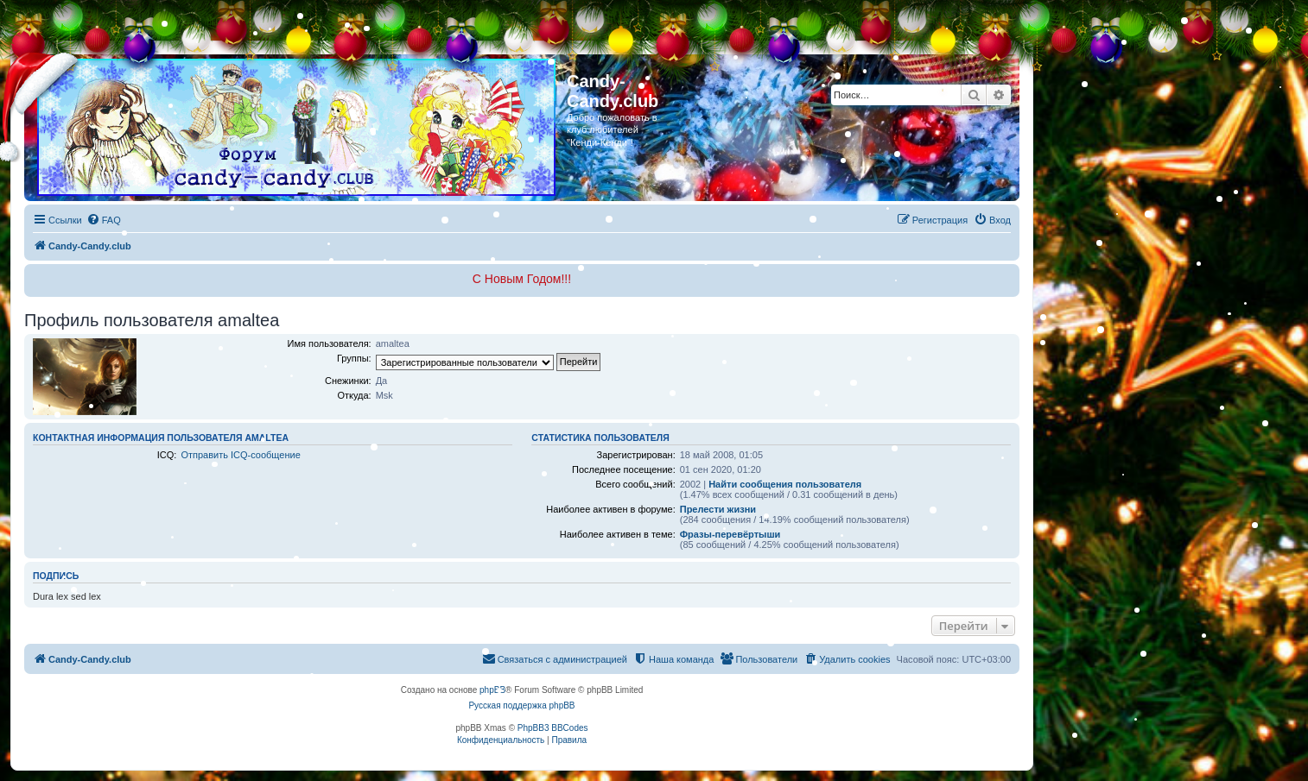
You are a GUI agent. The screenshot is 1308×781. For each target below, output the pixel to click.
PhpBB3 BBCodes (552, 728)
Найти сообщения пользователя (784, 484)
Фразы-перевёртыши (730, 534)
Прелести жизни (718, 509)
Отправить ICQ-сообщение (240, 455)
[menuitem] (103, 220)
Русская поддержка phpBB (521, 705)
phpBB (492, 690)
